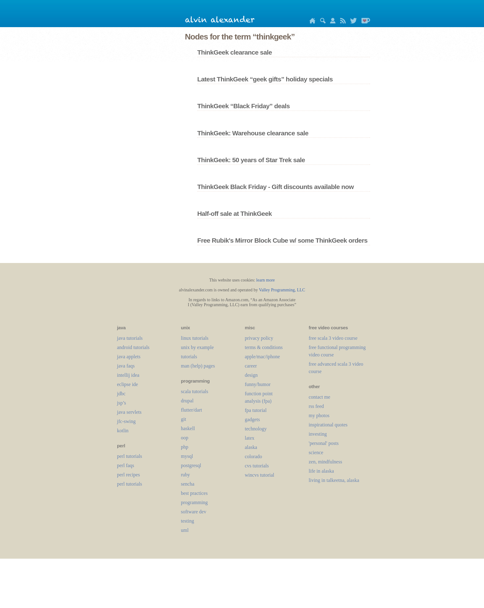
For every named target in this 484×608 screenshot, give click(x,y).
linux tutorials (194, 338)
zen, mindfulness (325, 461)
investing (318, 434)
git (183, 419)
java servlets (129, 412)
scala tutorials (194, 391)
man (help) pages (198, 365)
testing (187, 521)
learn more (265, 280)
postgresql (191, 465)
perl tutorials (129, 456)
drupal (187, 400)
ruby (185, 474)
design (251, 375)
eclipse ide (127, 384)
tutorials (189, 356)
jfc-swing (126, 421)
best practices (194, 493)
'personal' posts (324, 443)
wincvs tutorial (259, 475)
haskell (188, 428)
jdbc (121, 393)
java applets (128, 356)
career (251, 365)
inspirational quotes (328, 424)
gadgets (252, 419)
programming (194, 502)
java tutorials (130, 338)
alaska (251, 447)
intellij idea (128, 375)
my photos (319, 415)
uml (185, 530)
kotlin (122, 430)
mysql (187, 456)
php (184, 447)
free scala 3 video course (333, 338)
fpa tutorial (256, 410)
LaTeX (249, 438)
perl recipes (128, 474)
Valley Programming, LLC (282, 290)
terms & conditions (264, 347)
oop (184, 437)
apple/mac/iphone (262, 356)
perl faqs (125, 465)
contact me (319, 397)
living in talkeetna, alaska (334, 480)
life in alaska (321, 471)
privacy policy (259, 338)
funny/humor (258, 384)
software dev (193, 511)
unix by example (197, 347)
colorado (253, 456)
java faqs (126, 365)
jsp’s (121, 402)
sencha (187, 484)
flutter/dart (191, 410)
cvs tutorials (257, 465)
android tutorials (133, 347)
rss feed (316, 406)
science (316, 452)
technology (256, 428)
